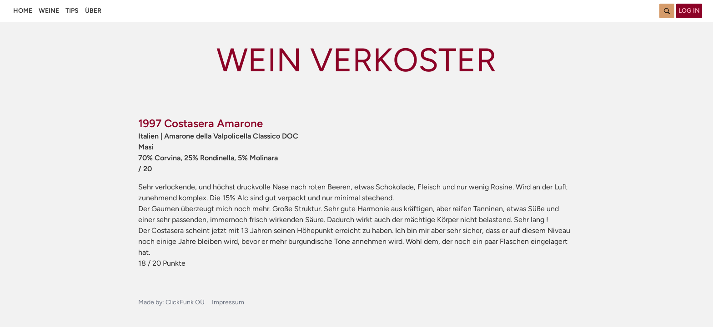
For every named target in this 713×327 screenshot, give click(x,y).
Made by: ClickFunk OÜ (171, 302)
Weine (49, 11)
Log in (689, 11)
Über (93, 11)
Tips (72, 11)
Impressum (228, 302)
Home (22, 11)
